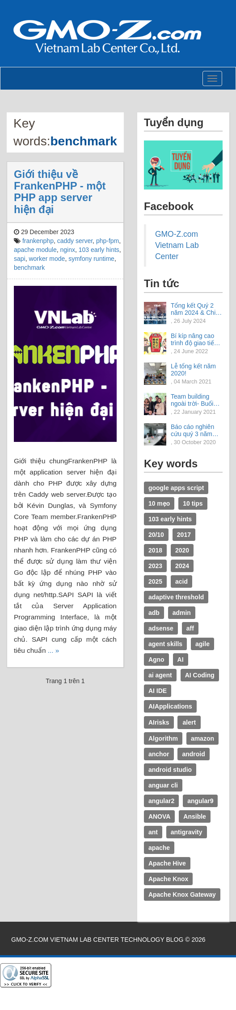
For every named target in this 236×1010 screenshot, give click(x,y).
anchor (158, 754)
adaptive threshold (176, 597)
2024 (182, 566)
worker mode (47, 258)
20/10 (156, 535)
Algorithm (163, 738)
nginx (67, 249)
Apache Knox (168, 879)
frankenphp (38, 240)
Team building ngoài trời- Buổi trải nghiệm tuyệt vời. (194, 400)
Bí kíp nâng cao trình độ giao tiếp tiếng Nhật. (194, 339)
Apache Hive (167, 863)
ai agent (160, 675)
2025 (155, 581)
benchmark (29, 267)
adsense (160, 628)
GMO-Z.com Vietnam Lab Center (177, 245)
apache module (35, 249)
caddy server (75, 240)
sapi (19, 258)
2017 (184, 535)
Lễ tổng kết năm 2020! (193, 370)
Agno (156, 659)
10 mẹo (159, 503)
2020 (182, 550)
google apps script (176, 488)
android (193, 754)
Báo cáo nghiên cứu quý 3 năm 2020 (192, 430)
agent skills (165, 644)
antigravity (186, 832)
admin (182, 613)
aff (190, 628)
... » (53, 650)
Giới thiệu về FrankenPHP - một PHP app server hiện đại (59, 191)
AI (180, 659)
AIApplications (170, 706)
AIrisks (158, 722)
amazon (202, 738)
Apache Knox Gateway (182, 894)
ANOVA (159, 816)
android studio (170, 770)
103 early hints (99, 249)
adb (154, 613)
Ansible (194, 816)
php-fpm (107, 240)
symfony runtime (91, 258)
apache (159, 848)
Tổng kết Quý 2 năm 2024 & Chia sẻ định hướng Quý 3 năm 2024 (195, 309)
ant (153, 832)
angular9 (200, 801)
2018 (155, 550)
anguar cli (163, 785)
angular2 (161, 801)
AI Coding (200, 675)
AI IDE (157, 691)
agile (202, 644)
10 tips (192, 503)
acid (181, 581)
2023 (155, 566)
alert (189, 722)
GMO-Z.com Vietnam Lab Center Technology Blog (97, 939)
